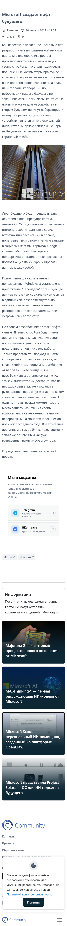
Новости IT (27, 557)
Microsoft (9, 557)
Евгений (12, 30)
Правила (8, 843)
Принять (33, 902)
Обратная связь (13, 850)
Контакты (8, 836)
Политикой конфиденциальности (29, 894)
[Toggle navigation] (60, 920)
